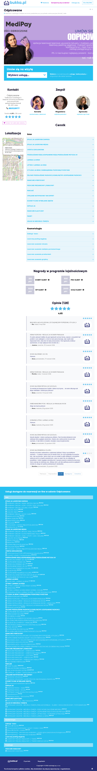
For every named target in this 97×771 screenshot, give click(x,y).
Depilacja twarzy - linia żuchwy (19, 696)
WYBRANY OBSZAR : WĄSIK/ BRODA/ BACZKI (24, 503)
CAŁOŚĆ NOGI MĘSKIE (16, 538)
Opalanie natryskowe (16, 677)
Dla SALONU (87, 3)
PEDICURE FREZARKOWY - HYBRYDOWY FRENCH (25, 653)
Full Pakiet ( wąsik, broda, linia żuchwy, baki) (23, 692)
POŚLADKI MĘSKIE (14, 547)
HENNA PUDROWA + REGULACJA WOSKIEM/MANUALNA (27, 599)
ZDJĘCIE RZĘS (13, 570)
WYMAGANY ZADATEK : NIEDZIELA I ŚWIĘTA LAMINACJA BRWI (29, 716)
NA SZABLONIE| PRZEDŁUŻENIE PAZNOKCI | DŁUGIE (25, 631)
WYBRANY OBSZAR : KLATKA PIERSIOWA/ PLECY (25, 534)
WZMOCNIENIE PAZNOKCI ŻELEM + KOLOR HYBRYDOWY (27, 638)
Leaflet (21, 179)
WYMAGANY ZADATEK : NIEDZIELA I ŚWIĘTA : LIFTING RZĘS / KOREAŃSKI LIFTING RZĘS (37, 714)
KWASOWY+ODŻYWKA (16, 751)
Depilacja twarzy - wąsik (17, 688)
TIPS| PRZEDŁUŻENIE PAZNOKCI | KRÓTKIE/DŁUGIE (25, 625)
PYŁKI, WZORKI (13, 627)
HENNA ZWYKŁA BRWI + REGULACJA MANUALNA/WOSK (27, 601)
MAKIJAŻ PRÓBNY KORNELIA (18, 668)
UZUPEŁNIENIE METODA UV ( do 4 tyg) (21, 577)
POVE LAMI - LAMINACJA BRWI (20, 581)
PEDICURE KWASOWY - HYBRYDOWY (21, 657)
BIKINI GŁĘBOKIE (14, 518)
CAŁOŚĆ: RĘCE (14, 512)
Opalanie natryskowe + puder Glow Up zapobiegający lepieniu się (32, 679)
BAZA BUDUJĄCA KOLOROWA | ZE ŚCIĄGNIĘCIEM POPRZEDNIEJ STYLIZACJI (34, 636)
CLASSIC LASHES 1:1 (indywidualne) (20, 555)
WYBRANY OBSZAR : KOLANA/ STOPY (21, 508)
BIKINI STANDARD (14, 540)
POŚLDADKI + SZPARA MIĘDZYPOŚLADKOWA (24, 525)
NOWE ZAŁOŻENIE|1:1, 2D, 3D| (19, 560)
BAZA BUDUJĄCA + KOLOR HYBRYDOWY (22, 644)
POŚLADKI (12, 523)
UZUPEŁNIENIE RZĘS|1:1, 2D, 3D (18, 566)
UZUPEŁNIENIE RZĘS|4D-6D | (18, 562)
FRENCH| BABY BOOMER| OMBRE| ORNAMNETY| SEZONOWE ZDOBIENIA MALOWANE (37, 646)
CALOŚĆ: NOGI (14, 510)
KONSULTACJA (14, 527)
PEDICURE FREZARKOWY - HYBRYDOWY (22, 651)
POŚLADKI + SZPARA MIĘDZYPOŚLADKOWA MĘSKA (26, 549)
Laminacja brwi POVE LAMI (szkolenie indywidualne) (27, 553)
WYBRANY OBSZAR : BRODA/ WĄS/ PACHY (23, 531)
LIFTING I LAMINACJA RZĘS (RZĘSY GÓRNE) (23, 586)
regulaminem (65, 769)
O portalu (27, 761)
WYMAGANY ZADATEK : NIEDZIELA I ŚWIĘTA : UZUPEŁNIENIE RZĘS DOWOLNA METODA (37, 711)
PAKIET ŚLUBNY (14, 666)
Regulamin (41, 761)
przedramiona (13, 694)
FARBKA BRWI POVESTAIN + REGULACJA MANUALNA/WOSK (29, 605)
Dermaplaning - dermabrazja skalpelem (23, 734)
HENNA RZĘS (12, 588)
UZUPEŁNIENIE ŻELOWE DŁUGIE (19, 629)
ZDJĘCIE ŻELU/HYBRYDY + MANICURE (21, 623)
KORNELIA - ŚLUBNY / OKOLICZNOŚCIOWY (23, 672)
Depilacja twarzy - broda (17, 690)
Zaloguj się (75, 3)
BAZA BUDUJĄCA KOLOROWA (19, 642)
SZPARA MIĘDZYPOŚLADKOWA (19, 544)
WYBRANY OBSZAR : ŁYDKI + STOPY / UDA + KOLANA (27, 536)
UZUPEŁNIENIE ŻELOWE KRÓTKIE (19, 612)
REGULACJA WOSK (15, 607)
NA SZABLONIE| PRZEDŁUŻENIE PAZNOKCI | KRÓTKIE (26, 620)
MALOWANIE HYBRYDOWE (17, 662)
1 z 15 (60, 474)
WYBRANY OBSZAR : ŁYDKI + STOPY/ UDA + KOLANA (26, 505)
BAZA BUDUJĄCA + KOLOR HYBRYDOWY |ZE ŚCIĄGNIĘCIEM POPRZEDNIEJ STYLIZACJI (38, 640)
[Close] (92, 768)
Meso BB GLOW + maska (17, 730)
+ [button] (4, 140)
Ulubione (45, 3)
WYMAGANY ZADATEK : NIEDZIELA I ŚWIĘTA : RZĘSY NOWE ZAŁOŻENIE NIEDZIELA (36, 709)
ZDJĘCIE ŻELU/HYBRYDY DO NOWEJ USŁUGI (23, 618)
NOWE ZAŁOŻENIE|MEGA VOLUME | (21, 568)
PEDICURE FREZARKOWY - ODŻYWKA (21, 655)
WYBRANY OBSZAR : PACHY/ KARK (20, 514)
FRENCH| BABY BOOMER (16, 614)
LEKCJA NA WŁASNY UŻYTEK (19, 670)
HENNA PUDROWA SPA (16, 596)
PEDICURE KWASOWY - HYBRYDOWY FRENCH (24, 659)
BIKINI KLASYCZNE (14, 516)
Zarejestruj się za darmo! (60, 3)
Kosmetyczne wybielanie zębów (20, 683)
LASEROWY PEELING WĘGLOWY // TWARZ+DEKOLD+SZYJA (29, 741)
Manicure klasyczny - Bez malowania (21, 701)
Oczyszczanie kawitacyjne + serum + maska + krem (26, 728)
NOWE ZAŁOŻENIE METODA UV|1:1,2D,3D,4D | (25, 575)
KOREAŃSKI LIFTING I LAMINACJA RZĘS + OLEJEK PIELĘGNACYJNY (31, 592)
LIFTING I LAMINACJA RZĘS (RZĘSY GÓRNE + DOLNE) (26, 590)
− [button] (4, 142)
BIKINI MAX (12, 542)
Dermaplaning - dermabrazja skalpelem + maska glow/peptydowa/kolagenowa (37, 732)
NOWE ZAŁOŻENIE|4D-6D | (19, 564)
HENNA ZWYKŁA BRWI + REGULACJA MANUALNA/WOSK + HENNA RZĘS (32, 603)
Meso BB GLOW (14, 726)
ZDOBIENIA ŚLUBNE (15, 616)
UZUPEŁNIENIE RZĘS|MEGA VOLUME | (21, 573)
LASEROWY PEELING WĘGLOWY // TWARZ (23, 739)
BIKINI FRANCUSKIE (15, 521)
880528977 (14, 108)
